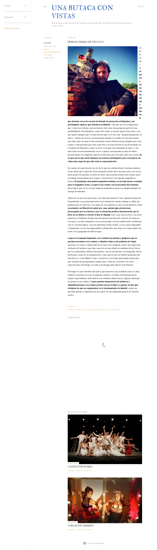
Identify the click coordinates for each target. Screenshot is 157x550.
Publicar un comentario (83, 470)
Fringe (46, 49)
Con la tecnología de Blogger (94, 543)
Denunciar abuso (11, 28)
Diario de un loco (50, 46)
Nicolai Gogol (49, 58)
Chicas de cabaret (81, 525)
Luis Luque (48, 55)
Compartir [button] (47, 38)
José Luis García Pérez (52, 52)
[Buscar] (140, 6)
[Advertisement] (105, 390)
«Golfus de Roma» (80, 466)
